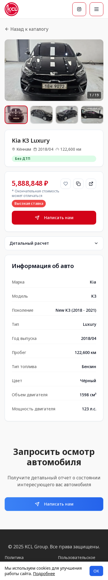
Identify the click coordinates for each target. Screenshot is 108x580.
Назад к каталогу (26, 29)
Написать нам (54, 217)
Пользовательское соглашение (76, 560)
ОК (96, 571)
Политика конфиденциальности (26, 560)
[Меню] (96, 9)
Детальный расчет (54, 243)
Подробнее (44, 573)
